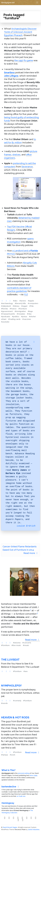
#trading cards (14, 319)
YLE (26, 294)
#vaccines (26, 319)
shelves (16, 154)
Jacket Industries (33, 829)
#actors (22, 301)
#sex (25, 671)
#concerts (26, 643)
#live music (16, 645)
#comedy (17, 701)
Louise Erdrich (26, 526)
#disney (16, 306)
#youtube (5, 322)
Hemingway (8, 803)
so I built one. (21, 796)
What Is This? (8, 770)
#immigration (20, 311)
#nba (29, 314)
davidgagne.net (8, 2)
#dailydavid (6, 306)
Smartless (9, 72)
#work (12, 755)
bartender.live (11, 786)
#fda (31, 306)
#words (4, 703)
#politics (15, 316)
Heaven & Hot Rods (15, 717)
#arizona (16, 643)
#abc (15, 301)
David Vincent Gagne (10, 827)
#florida (4, 309)
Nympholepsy (11, 685)
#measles (21, 314)
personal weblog (23, 773)
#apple (31, 301)
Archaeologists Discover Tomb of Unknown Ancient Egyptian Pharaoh (20, 32)
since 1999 (33, 775)
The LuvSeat (10, 659)
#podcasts (5, 316)
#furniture (22, 309)
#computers (33, 303)
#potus (24, 316)
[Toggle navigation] (37, 2)
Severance (27, 166)
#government (7, 311)
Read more (31, 553)
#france (13, 309)
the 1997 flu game (23, 60)
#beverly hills (20, 303)
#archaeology (7, 303)
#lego (30, 311)
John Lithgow (11, 75)
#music (26, 645)
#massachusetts (8, 314)
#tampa (4, 755)
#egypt (24, 306)
